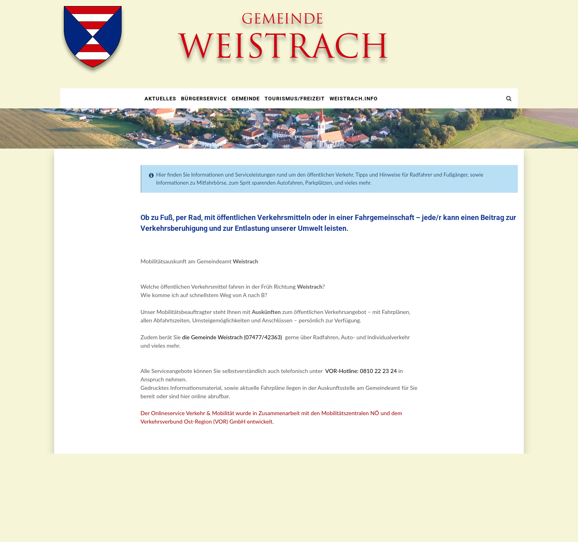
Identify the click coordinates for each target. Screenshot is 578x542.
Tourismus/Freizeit (295, 99)
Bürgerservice (204, 99)
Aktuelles (160, 99)
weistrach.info (354, 99)
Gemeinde (246, 99)
